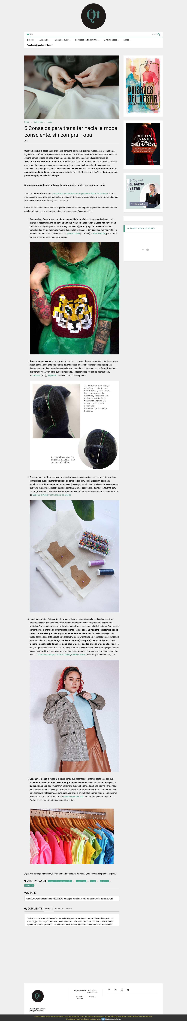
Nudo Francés (98, 233)
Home (30, 40)
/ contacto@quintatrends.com (40, 45)
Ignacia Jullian (73, 233)
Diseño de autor (63, 40)
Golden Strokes (78, 654)
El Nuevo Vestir (111, 40)
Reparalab (52, 375)
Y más (119, 1019)
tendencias (38, 122)
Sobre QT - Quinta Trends (92, 991)
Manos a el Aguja (40, 495)
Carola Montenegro (46, 654)
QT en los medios (80, 998)
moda (49, 122)
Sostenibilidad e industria (87, 40)
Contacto (92, 997)
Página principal (80, 990)
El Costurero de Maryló (60, 495)
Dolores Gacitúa (63, 654)
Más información (110, 1019)
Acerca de (45, 40)
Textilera (36, 375)
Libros (127, 40)
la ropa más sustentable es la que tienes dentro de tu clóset (80, 193)
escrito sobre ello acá (73, 796)
